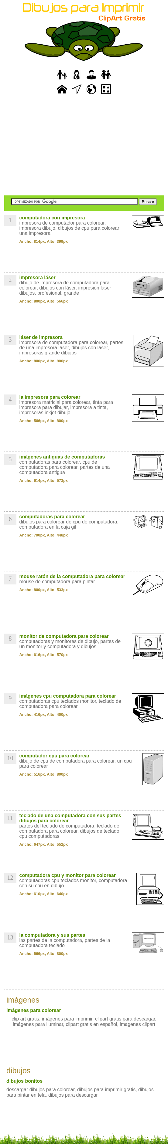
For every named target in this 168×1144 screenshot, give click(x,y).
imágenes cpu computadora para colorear (67, 696)
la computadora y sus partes (52, 935)
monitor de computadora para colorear (64, 636)
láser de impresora (41, 337)
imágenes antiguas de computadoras (62, 456)
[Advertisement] (84, 145)
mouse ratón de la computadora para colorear (72, 576)
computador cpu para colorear (54, 755)
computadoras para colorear (52, 516)
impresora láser (37, 277)
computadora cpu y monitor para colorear (67, 875)
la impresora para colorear (50, 397)
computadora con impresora (52, 217)
